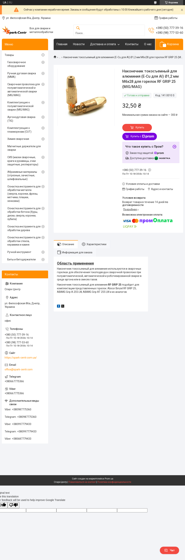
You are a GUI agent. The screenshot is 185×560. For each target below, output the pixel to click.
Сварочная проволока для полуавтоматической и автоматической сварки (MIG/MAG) (23, 90)
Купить (140, 127)
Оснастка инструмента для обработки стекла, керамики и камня (24, 241)
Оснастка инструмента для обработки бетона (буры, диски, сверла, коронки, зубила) (24, 214)
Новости (79, 44)
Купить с (142, 136)
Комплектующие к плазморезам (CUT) (19, 129)
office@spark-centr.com (19, 369)
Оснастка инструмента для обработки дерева (24, 228)
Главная (61, 44)
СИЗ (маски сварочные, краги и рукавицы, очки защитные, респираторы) (22, 161)
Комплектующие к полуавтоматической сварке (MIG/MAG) (20, 106)
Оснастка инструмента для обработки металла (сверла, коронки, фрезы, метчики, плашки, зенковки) (24, 193)
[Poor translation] (13, 505)
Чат (169, 550)
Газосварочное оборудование (16, 64)
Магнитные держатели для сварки (24, 148)
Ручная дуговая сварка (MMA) (21, 75)
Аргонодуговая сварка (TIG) (21, 119)
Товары (9, 55)
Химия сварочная (18, 138)
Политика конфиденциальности (114, 482)
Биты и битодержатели (21, 259)
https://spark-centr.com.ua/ (21, 357)
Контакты (132, 44)
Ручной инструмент (19, 252)
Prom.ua (109, 478)
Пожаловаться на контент (82, 482)
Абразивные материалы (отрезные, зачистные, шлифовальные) (22, 175)
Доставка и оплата (103, 44)
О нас (148, 44)
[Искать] (78, 28)
